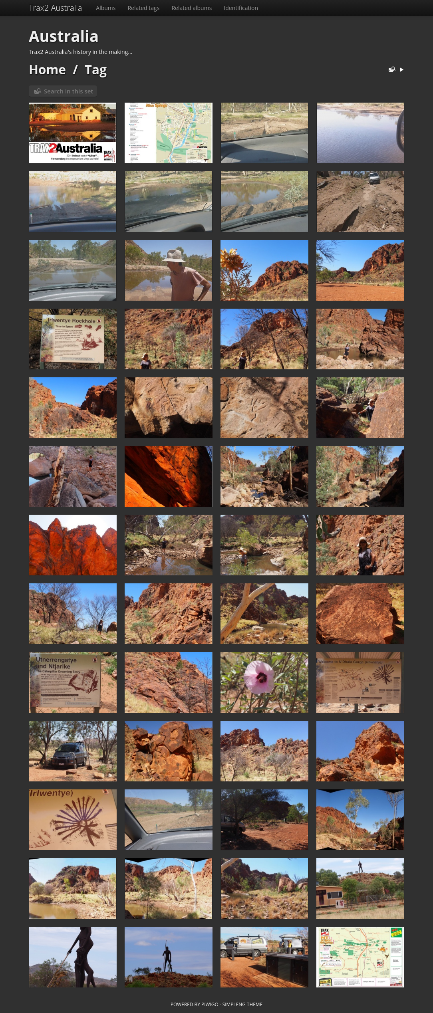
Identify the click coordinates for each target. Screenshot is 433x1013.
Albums (105, 8)
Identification (241, 8)
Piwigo (209, 1004)
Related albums (191, 8)
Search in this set (68, 91)
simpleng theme (242, 1004)
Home (47, 69)
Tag (96, 69)
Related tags (143, 8)
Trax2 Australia (55, 7)
